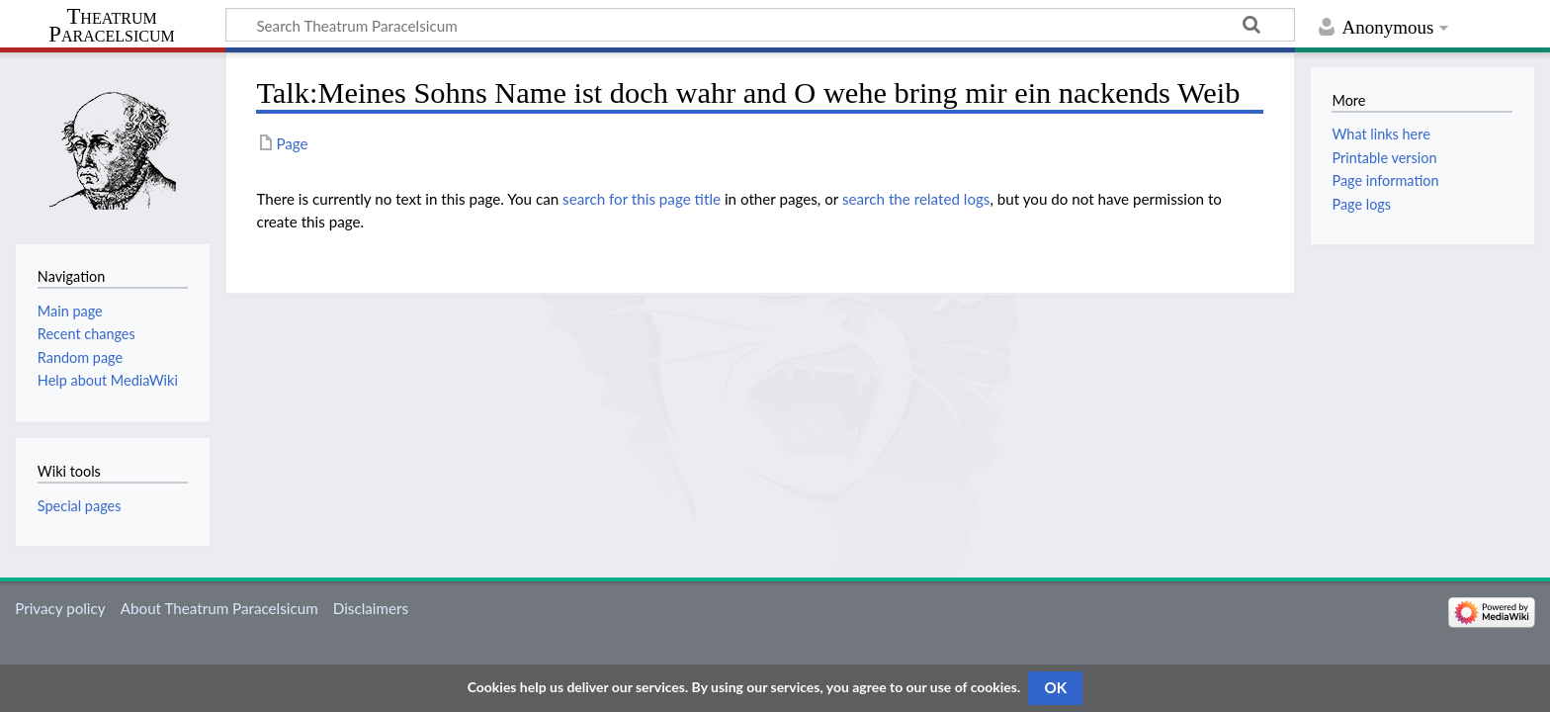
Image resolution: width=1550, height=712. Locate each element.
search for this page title (641, 199)
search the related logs (916, 199)
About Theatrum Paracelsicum (219, 608)
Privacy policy (60, 608)
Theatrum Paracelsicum (111, 26)
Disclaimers (370, 608)
